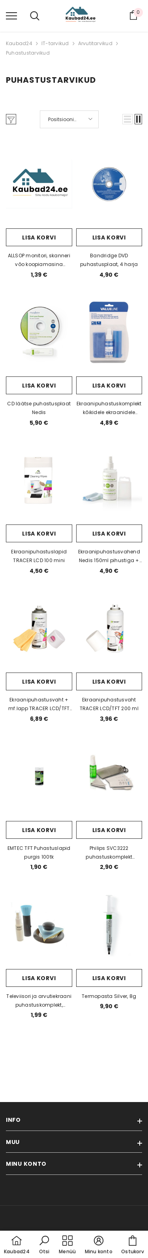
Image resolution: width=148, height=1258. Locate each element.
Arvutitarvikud (95, 43)
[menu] (11, 15)
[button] (127, 119)
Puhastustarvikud (28, 52)
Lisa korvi (39, 237)
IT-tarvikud (55, 43)
